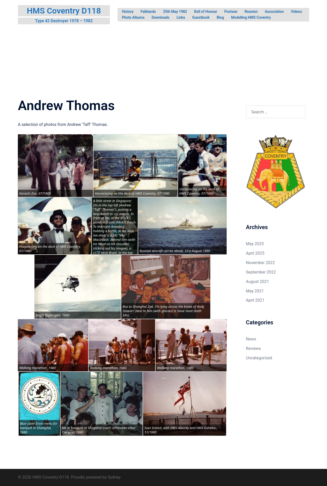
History (127, 11)
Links (181, 17)
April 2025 (255, 253)
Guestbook (200, 17)
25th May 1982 (175, 11)
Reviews (253, 348)
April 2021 (255, 300)
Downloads (160, 17)
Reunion (251, 11)
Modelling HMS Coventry (251, 17)
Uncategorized (259, 357)
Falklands (148, 11)
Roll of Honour (205, 11)
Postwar (231, 11)
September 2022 (261, 272)
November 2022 (260, 262)
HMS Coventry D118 (64, 11)
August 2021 (257, 281)
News (251, 339)
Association (274, 11)
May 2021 (255, 291)
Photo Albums (133, 17)
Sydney (114, 477)
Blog (220, 17)
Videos (296, 11)
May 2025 (255, 243)
